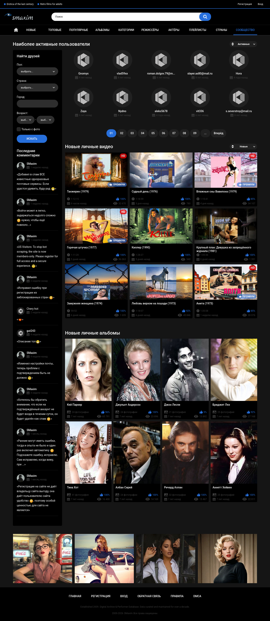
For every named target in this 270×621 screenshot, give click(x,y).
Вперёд (218, 133)
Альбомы (102, 30)
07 (174, 133)
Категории (126, 30)
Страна (21, 80)
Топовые (54, 30)
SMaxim (32, 163)
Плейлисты (197, 30)
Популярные (78, 30)
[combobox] (37, 71)
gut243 (31, 330)
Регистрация (245, 4)
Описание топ (29, 341)
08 (184, 133)
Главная (16, 30)
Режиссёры (150, 30)
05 (153, 133)
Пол (19, 64)
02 (121, 133)
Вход (260, 4)
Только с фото (30, 129)
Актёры (173, 30)
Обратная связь (149, 596)
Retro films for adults (51, 4)
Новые (31, 30)
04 (142, 133)
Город (20, 97)
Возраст (22, 113)
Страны (221, 30)
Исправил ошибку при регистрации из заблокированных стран (35, 292)
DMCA (197, 596)
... (205, 133)
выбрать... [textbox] (27, 71)
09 (194, 133)
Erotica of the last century (20, 4)
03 (132, 133)
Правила (177, 596)
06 (163, 133)
